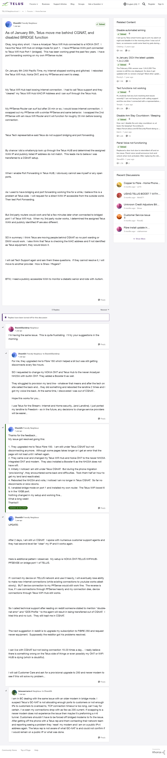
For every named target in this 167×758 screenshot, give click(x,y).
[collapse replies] (2, 327)
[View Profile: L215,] (119, 184)
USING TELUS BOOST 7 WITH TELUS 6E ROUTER (141, 193)
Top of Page (26, 750)
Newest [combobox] (105, 310)
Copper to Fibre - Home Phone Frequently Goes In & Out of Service (141, 183)
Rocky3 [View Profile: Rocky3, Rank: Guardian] (120, 77)
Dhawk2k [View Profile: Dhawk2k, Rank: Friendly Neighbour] (17, 23)
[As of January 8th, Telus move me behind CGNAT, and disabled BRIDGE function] (18, 331)
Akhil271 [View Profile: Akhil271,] (140, 197)
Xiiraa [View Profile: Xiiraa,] (139, 208)
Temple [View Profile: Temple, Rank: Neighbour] (120, 104)
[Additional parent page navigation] (22, 11)
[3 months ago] (129, 186)
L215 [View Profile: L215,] (139, 187)
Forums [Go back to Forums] (30, 11)
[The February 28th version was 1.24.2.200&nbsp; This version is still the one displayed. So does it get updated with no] (139, 71)
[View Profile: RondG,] (119, 216)
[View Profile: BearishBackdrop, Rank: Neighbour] (11, 329)
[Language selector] (131, 4)
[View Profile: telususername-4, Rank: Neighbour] (14, 692)
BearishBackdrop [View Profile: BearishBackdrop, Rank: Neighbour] (22, 328)
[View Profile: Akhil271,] (119, 195)
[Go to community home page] (13, 4)
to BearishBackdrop (51, 354)
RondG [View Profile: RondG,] (140, 220)
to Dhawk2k (47, 691)
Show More (139, 239)
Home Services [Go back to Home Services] (40, 11)
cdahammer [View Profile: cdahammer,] (142, 231)
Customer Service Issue (137, 215)
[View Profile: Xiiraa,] (119, 206)
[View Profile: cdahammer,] (119, 229)
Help (36, 750)
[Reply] (101, 300)
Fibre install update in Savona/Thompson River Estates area (142, 227)
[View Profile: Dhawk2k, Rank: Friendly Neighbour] (8, 24)
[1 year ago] (128, 77)
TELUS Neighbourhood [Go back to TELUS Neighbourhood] (10, 11)
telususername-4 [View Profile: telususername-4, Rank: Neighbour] (25, 691)
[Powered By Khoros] (159, 752)
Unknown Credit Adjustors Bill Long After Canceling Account (140, 204)
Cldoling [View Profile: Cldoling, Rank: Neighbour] (120, 46)
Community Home (9, 750)
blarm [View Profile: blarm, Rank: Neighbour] (119, 132)
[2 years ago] (129, 46)
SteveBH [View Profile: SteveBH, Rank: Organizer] (120, 159)
